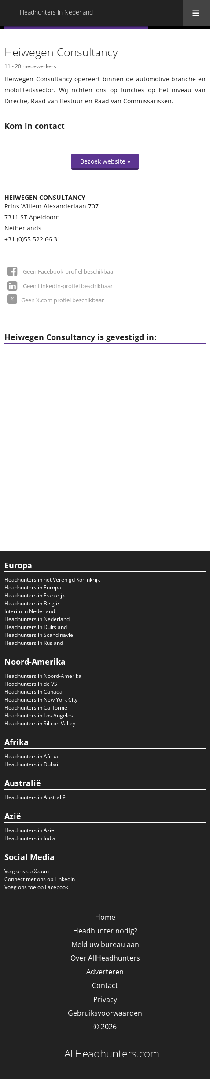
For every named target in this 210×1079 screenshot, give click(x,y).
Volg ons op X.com (26, 871)
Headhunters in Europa (32, 587)
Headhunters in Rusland (33, 643)
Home (105, 917)
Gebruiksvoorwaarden (105, 1013)
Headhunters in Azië (29, 830)
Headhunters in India (29, 838)
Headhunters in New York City (40, 699)
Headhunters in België (31, 603)
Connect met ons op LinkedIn (39, 879)
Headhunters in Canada (33, 691)
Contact (105, 985)
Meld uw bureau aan (105, 944)
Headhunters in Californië (35, 707)
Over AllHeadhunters (105, 958)
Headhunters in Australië (35, 797)
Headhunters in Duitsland (35, 627)
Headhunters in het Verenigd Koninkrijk (52, 579)
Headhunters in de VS (30, 684)
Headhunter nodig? (105, 931)
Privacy (105, 999)
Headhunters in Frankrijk (34, 595)
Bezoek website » (105, 161)
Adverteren (105, 972)
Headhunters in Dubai (31, 764)
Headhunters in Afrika (31, 756)
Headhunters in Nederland (37, 619)
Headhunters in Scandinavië (38, 635)
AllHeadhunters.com (111, 1053)
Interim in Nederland (29, 611)
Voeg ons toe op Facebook (36, 887)
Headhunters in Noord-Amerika (42, 676)
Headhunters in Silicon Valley (39, 723)
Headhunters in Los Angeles (38, 715)
